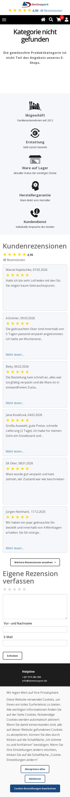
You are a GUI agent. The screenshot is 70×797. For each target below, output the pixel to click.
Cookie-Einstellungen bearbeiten (35, 788)
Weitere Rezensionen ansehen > (35, 562)
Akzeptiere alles (35, 769)
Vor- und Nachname (18, 623)
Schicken (12, 655)
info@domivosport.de (34, 680)
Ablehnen (35, 778)
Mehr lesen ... (15, 355)
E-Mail (8, 637)
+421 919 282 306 (31, 677)
